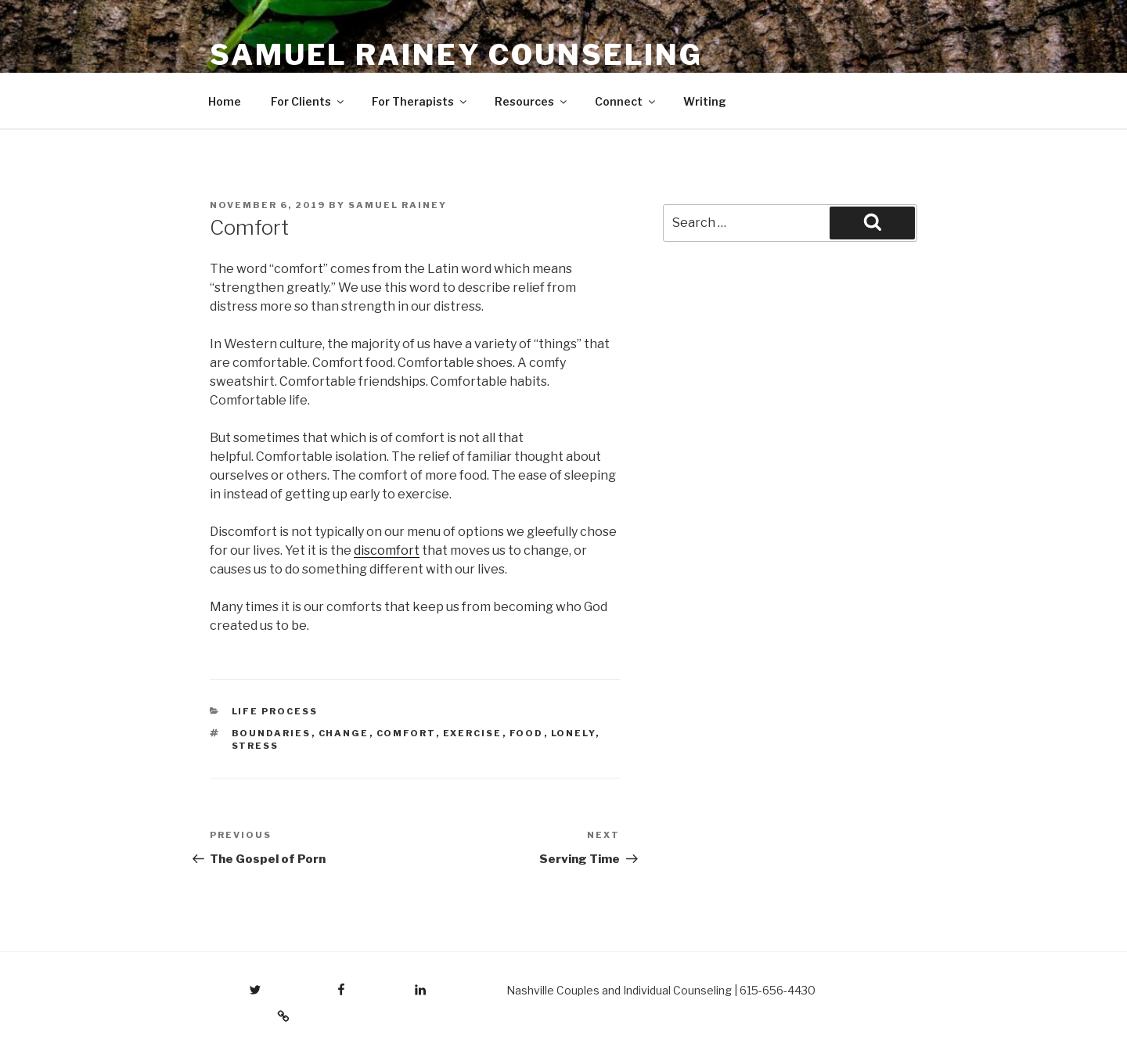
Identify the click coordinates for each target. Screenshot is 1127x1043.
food (526, 733)
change (344, 733)
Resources (532, 101)
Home (224, 101)
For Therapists (420, 101)
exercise (472, 733)
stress (255, 745)
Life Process (275, 711)
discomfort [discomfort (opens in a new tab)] (386, 550)
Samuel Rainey (397, 205)
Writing (704, 101)
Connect (626, 101)
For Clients (308, 101)
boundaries (271, 733)
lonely (573, 733)
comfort (406, 733)
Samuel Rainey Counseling (456, 55)
